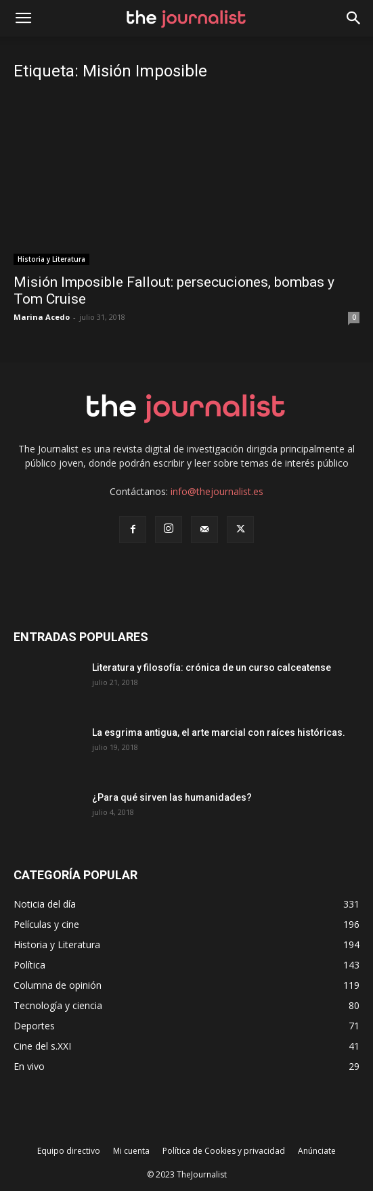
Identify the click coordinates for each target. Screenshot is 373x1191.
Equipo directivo (68, 1151)
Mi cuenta (131, 1151)
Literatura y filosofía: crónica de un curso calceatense (211, 667)
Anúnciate (317, 1151)
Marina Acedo (42, 317)
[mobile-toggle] (23, 18)
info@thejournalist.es (217, 491)
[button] (354, 18)
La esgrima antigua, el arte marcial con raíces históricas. (218, 732)
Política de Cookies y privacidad (223, 1151)
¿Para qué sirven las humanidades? (172, 797)
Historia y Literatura (51, 259)
